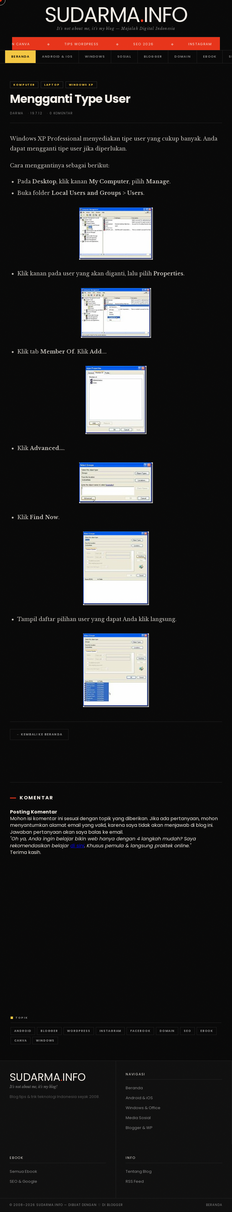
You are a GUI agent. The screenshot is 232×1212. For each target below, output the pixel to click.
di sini (77, 845)
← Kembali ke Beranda (39, 734)
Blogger (153, 56)
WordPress (78, 1031)
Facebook (140, 1031)
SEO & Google (23, 1181)
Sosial (124, 56)
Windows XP (81, 85)
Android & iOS (57, 56)
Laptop (52, 85)
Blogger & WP (139, 1128)
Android (22, 1031)
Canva (20, 1040)
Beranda (20, 56)
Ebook (209, 56)
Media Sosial (138, 1118)
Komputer (24, 85)
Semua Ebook (23, 1171)
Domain (182, 56)
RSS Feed (135, 1181)
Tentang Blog (139, 1171)
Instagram (110, 1031)
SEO (187, 1031)
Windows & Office (143, 1108)
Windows (95, 56)
